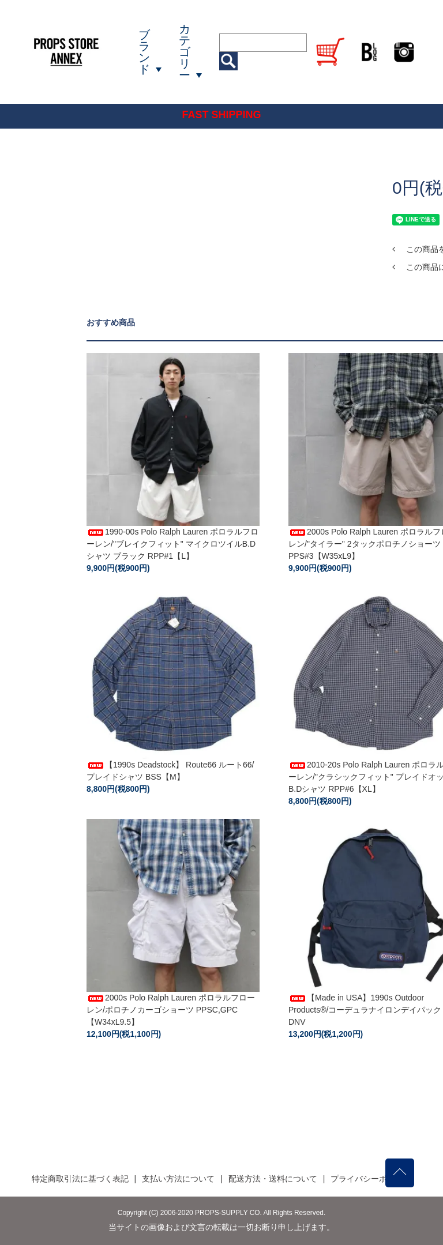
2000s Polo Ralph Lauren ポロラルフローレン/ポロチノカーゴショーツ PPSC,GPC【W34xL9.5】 (171, 1009)
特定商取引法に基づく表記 (80, 1178)
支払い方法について (178, 1178)
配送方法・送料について (272, 1178)
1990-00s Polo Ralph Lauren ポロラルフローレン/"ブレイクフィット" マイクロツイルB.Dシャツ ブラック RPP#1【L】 (172, 544)
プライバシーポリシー (371, 1178)
